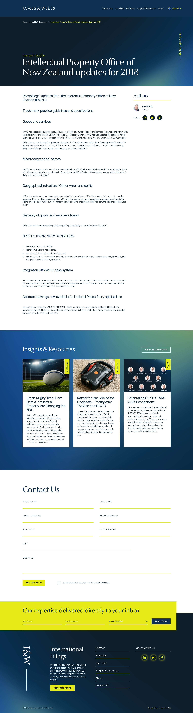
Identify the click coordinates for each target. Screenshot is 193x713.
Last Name (106, 501)
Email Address (32, 515)
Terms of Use (166, 708)
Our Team (130, 8)
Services (100, 647)
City (25, 544)
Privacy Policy (153, 708)
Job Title (28, 530)
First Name (30, 501)
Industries (119, 8)
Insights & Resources (146, 8)
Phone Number (109, 515)
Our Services (107, 8)
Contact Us (102, 685)
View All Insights (156, 349)
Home (25, 22)
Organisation (108, 530)
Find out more (62, 688)
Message (28, 558)
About (160, 8)
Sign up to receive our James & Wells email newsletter (84, 582)
